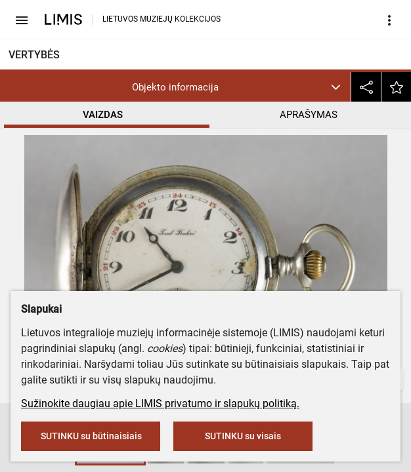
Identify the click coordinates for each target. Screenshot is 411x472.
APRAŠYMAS (308, 115)
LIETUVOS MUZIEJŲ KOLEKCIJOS (161, 19)
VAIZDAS (103, 115)
